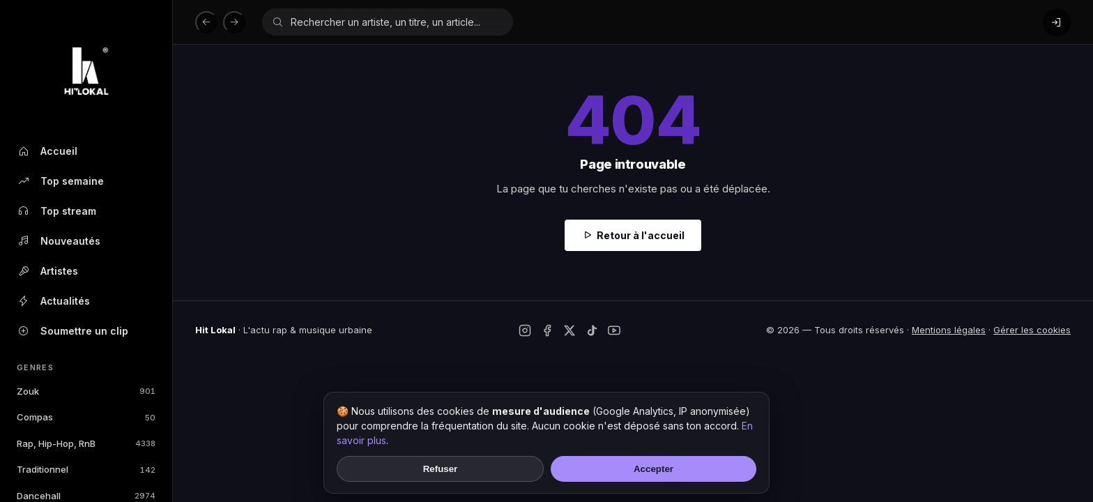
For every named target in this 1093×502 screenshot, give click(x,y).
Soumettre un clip (72, 331)
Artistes (47, 271)
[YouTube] (614, 330)
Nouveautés (58, 241)
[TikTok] (592, 330)
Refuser (440, 469)
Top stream (56, 211)
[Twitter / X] (569, 330)
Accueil (47, 151)
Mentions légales (949, 329)
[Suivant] (234, 22)
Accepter (653, 469)
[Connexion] (1057, 22)
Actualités (53, 301)
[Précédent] (206, 22)
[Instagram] (525, 330)
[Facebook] (547, 330)
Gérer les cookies (1032, 329)
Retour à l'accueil (641, 235)
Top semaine (60, 181)
